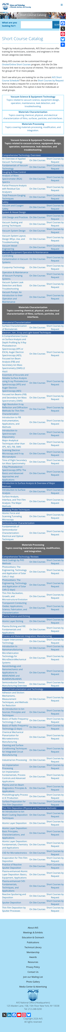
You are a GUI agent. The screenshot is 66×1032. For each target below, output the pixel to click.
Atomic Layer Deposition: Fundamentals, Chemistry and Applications (15, 844)
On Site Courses (37, 160)
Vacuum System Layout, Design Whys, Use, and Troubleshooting (14, 239)
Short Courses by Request (51, 80)
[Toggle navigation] (61, 5)
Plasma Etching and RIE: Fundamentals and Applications (14, 629)
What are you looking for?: (9, 24)
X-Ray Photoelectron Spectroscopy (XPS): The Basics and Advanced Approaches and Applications (14, 473)
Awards (33, 957)
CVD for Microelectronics (14, 852)
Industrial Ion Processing (14, 760)
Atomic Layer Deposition (14, 823)
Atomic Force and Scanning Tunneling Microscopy (12, 516)
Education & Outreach (33, 937)
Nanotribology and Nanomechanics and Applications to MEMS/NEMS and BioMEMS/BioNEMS (12, 672)
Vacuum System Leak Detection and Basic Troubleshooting (12, 285)
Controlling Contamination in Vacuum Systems (15, 259)
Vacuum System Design (14, 230)
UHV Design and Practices (15, 217)
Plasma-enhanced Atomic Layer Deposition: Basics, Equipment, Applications (15, 874)
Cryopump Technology (13, 267)
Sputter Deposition (11, 902)
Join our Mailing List (33, 976)
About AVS (33, 927)
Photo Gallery (33, 981)
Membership (33, 952)
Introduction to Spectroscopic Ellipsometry (9, 433)
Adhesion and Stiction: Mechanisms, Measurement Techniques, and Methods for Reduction (15, 699)
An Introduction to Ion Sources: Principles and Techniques (13, 712)
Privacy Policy (33, 967)
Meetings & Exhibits (33, 932)
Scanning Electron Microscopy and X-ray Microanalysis (13, 453)
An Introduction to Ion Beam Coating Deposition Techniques (15, 815)
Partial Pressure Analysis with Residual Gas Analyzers (14, 188)
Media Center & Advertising (33, 986)
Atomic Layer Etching (12, 621)
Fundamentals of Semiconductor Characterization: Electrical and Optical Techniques (12, 533)
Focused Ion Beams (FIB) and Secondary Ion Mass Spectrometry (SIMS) (14, 397)
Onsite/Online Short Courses (16, 64)
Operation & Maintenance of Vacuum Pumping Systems (15, 275)
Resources (33, 962)
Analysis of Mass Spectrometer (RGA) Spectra (12, 178)
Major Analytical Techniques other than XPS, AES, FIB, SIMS (13, 443)
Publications (33, 942)
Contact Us (33, 971)
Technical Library (33, 947)
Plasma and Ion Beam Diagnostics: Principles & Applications (14, 788)
